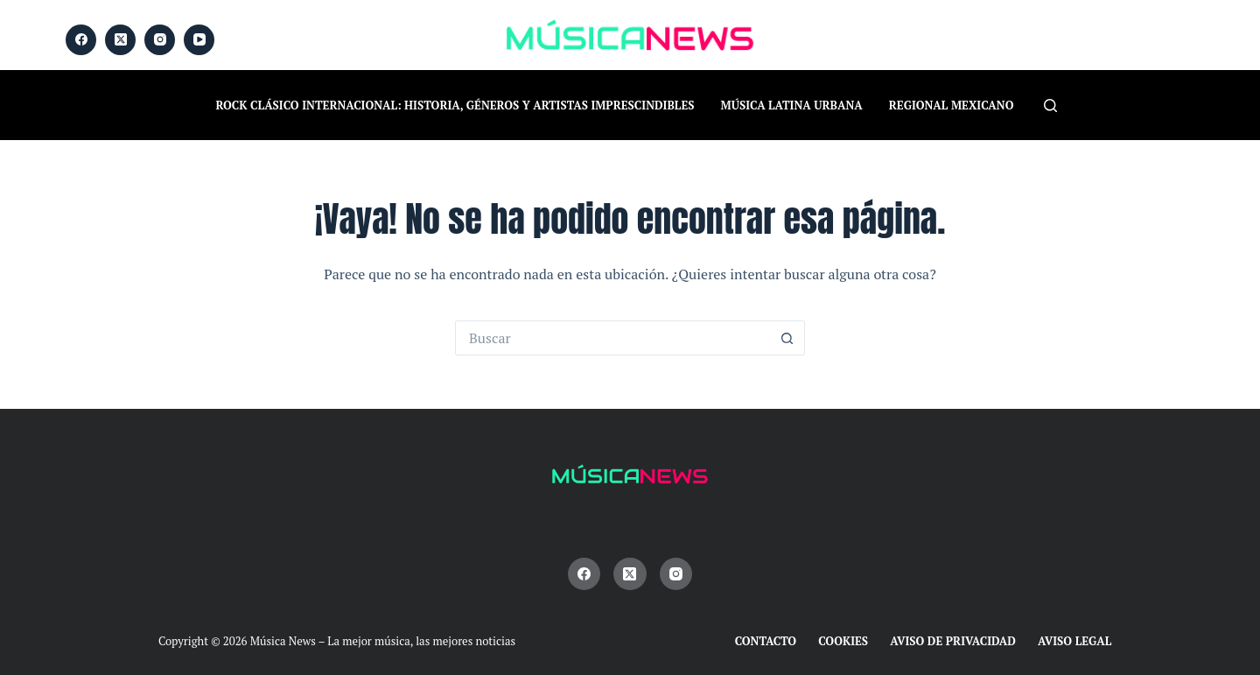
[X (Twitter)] (120, 40)
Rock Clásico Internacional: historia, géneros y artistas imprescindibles (455, 105)
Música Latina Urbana (792, 105)
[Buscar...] (612, 337)
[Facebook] (81, 40)
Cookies (843, 641)
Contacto (766, 641)
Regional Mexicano (951, 105)
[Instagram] (159, 40)
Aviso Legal (1074, 641)
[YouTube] (199, 40)
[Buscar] (1050, 105)
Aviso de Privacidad (953, 641)
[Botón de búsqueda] (787, 337)
